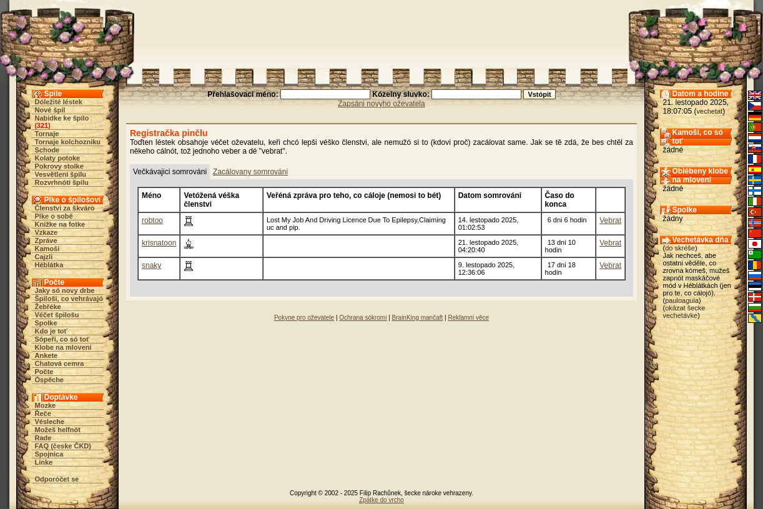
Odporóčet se (57, 479)
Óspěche (49, 379)
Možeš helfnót (58, 429)
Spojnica (49, 454)
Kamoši (47, 248)
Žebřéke (48, 306)
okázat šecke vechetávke (684, 311)
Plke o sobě (54, 216)
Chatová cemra (59, 363)
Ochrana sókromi (362, 317)
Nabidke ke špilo (62, 118)
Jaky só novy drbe (65, 290)
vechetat (710, 111)
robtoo (152, 220)
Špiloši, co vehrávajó (69, 298)
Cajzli (44, 256)
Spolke (46, 323)
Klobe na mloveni (63, 347)
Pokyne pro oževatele (304, 317)
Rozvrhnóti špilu (62, 182)
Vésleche (50, 421)
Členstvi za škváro (65, 208)
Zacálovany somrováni (250, 171)
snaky (151, 265)
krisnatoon (159, 243)
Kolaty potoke (58, 158)
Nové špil (50, 110)
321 (42, 125)
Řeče (43, 413)
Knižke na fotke (60, 224)
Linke (44, 462)
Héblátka (49, 265)
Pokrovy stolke (59, 166)
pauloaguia (682, 300)
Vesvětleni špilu (61, 174)
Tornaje (47, 133)
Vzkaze (46, 232)
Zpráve (46, 240)
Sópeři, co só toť (62, 339)
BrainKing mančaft (417, 317)
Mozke (45, 405)
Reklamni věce (468, 317)
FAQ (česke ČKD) (63, 446)
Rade (43, 438)
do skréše (680, 248)
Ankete (46, 355)
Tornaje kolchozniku (68, 142)
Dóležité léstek (58, 102)
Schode (47, 150)
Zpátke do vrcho (381, 500)
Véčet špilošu (57, 315)
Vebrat (610, 220)
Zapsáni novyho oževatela (381, 103)
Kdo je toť (51, 331)
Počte (44, 371)
